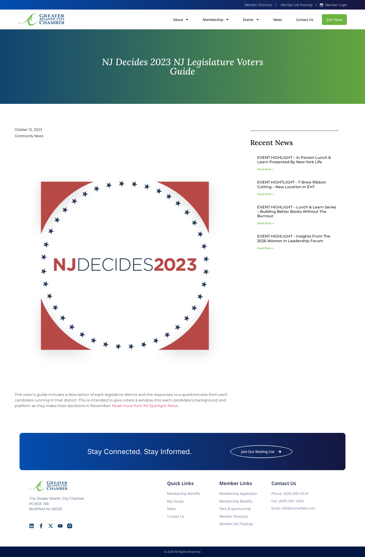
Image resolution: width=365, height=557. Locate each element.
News (277, 19)
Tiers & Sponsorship (235, 508)
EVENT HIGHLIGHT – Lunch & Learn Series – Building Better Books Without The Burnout (296, 211)
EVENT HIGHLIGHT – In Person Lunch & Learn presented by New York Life (294, 159)
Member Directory (233, 516)
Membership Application (238, 493)
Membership (216, 19)
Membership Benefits (183, 493)
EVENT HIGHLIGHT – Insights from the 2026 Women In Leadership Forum (293, 238)
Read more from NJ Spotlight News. (145, 406)
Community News (29, 136)
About (181, 19)
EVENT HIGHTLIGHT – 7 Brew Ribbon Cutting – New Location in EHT (291, 184)
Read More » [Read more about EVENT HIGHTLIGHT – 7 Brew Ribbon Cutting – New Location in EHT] (265, 194)
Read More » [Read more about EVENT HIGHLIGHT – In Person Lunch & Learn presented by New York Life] (265, 169)
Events (251, 19)
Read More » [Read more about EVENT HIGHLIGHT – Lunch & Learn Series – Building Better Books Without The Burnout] (265, 223)
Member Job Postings (236, 523)
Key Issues (175, 501)
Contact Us (304, 19)
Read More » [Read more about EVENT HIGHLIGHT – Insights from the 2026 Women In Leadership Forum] (265, 248)
